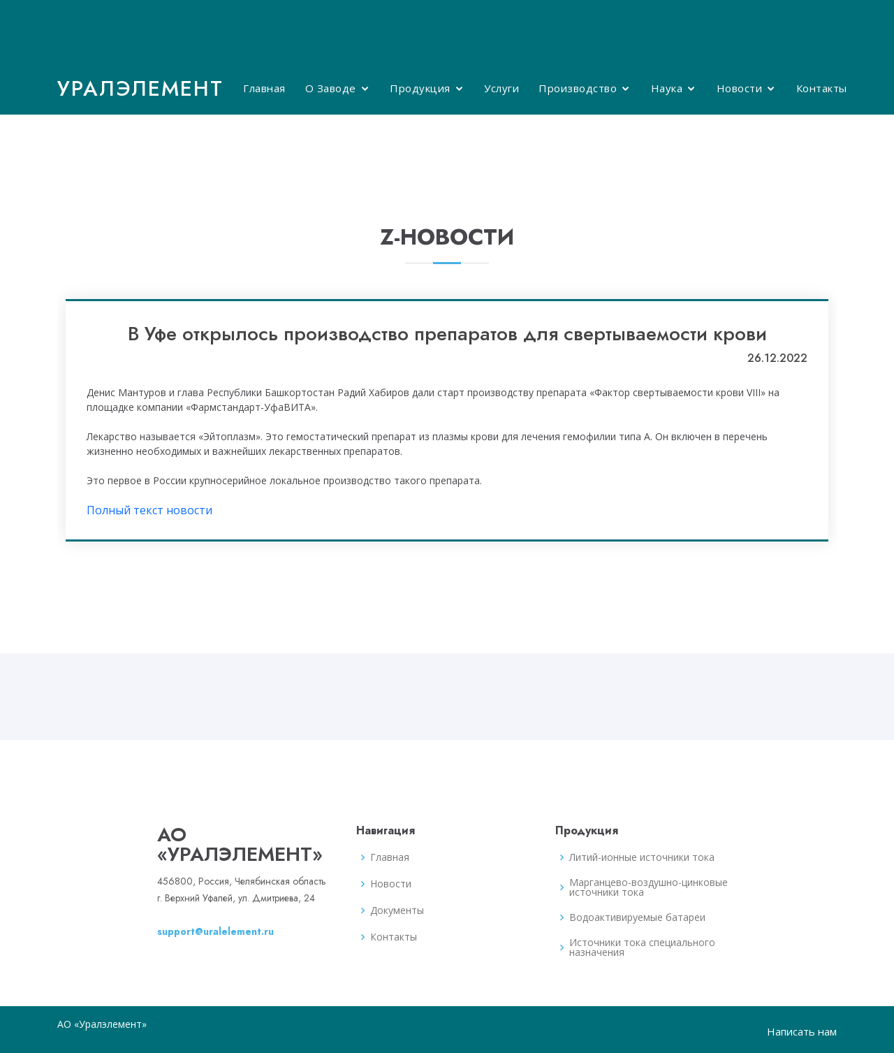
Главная (264, 88)
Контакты (821, 88)
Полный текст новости (149, 510)
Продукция (420, 88)
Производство (577, 88)
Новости (740, 88)
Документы (397, 910)
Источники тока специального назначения (642, 947)
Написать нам (802, 1031)
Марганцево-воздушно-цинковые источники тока (648, 887)
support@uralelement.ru (215, 931)
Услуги (501, 88)
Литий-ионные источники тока (642, 857)
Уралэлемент (140, 88)
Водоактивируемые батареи (637, 917)
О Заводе (330, 88)
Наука (667, 88)
